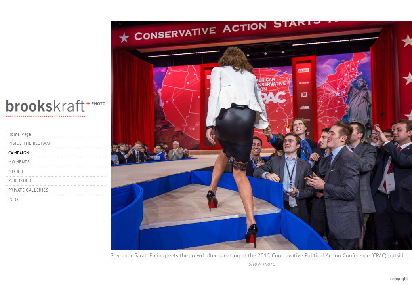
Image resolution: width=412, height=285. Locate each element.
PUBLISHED (19, 180)
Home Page (19, 134)
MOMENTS (19, 162)
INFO (16, 199)
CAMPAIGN (18, 153)
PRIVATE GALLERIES (31, 190)
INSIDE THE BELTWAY (29, 143)
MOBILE (16, 171)
